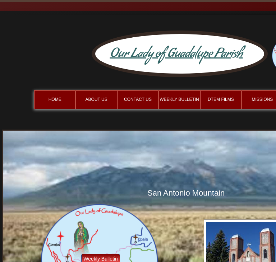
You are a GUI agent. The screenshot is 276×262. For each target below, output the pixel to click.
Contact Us (138, 99)
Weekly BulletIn (179, 99)
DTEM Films (221, 99)
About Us (96, 99)
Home (55, 99)
